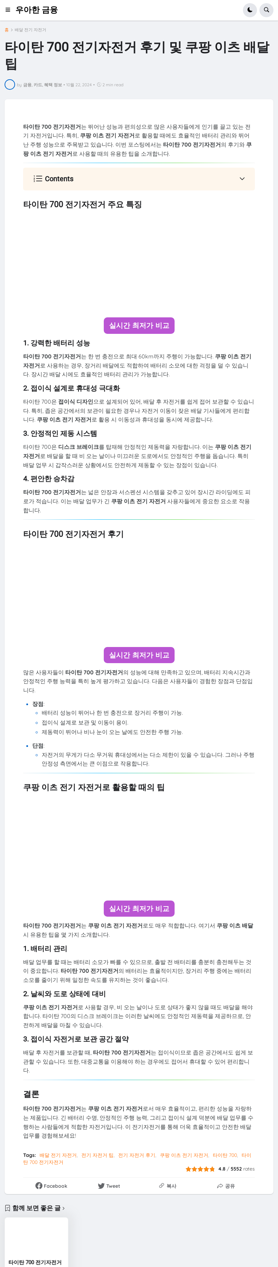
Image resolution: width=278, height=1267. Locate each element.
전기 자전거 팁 (97, 1154)
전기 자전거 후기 (136, 1154)
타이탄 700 (225, 1154)
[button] (10, 10)
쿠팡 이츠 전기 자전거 (184, 1154)
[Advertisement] (139, 264)
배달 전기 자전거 (30, 30)
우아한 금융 (36, 10)
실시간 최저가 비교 (139, 325)
